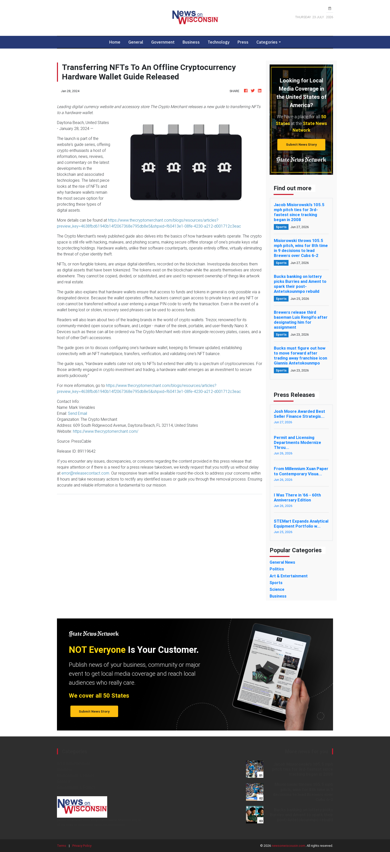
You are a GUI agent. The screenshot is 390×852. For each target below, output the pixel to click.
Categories (267, 42)
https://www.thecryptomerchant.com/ (105, 431)
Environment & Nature (76, 775)
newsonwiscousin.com (288, 846)
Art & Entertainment (73, 763)
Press (243, 42)
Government (163, 42)
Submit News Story (301, 144)
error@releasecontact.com (85, 473)
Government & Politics (76, 787)
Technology (219, 42)
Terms (61, 846)
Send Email (77, 413)
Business (191, 42)
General (135, 42)
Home (116, 42)
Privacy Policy (82, 846)
